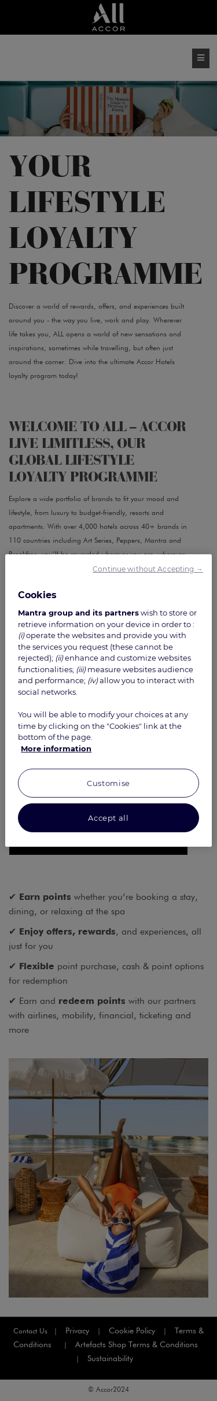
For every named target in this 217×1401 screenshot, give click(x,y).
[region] (108, 700)
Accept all (108, 817)
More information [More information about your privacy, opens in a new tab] (56, 748)
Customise (108, 783)
